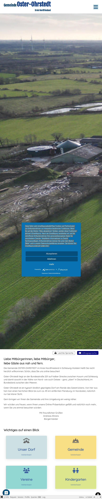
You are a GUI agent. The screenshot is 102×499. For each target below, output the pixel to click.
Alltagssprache (89, 353)
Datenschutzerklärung (54, 273)
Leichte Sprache (65, 353)
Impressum (45, 273)
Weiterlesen (26, 452)
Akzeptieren (51, 253)
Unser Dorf (26, 448)
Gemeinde (75, 448)
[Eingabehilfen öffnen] (98, 495)
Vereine (26, 478)
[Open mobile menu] (95, 7)
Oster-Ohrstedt (33, 4)
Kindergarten (75, 478)
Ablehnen (51, 259)
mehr (51, 264)
